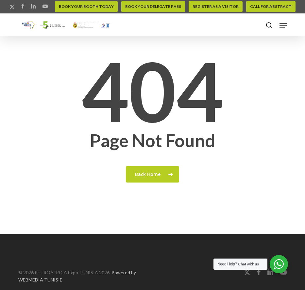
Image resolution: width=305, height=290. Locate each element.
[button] (283, 25)
